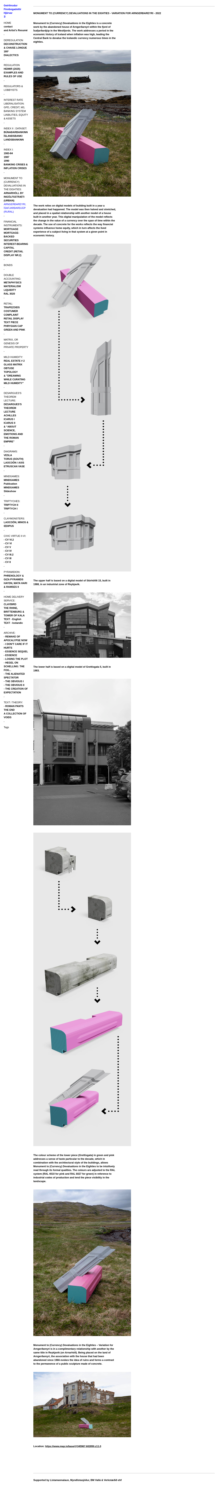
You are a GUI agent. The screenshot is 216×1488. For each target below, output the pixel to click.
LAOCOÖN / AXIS (14, 462)
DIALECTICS (11, 55)
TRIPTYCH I (10, 508)
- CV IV (8, 551)
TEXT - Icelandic (13, 623)
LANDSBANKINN (14, 139)
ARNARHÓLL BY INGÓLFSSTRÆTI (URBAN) (14, 197)
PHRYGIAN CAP (13, 326)
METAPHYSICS (12, 282)
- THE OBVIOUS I (14, 681)
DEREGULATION (13, 40)
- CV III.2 (8, 554)
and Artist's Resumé (16, 30)
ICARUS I (9, 419)
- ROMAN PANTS (14, 706)
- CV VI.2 (9, 539)
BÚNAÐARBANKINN (16, 132)
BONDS (8, 265)
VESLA (8, 455)
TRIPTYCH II (11, 505)
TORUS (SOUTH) (13, 459)
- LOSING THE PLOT (16, 659)
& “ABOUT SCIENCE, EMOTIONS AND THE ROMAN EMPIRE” (13, 434)
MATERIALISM (12, 286)
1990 (6, 160)
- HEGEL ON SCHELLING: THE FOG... (14, 666)
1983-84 (8, 153)
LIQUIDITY (10, 290)
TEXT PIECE (11, 322)
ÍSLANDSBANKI (13, 136)
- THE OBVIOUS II (14, 685)
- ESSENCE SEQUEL (16, 651)
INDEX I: (8, 149)
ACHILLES (10, 415)
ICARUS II (9, 423)
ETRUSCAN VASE (14, 466)
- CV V (7, 547)
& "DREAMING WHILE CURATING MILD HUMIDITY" (14, 379)
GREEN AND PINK (14, 329)
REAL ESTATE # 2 (14, 360)
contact (8, 26)
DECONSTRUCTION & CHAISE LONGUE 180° (15, 48)
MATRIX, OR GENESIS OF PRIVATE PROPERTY (16, 343)
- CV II (7, 562)
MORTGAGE (11, 229)
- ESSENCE (10, 655)
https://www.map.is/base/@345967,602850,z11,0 (73, 1446)
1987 (6, 157)
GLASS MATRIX (13, 364)
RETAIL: (8, 303)
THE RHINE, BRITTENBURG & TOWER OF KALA (14, 612)
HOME (7, 23)
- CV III (7, 558)
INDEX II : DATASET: (15, 128)
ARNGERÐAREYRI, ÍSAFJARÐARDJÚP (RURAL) (15, 208)
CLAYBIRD (10, 604)
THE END (9, 710)
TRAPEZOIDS (12, 307)
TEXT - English (12, 619)
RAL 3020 (9, 293)
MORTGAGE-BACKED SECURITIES (11, 236)
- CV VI (8, 543)
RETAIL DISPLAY (14, 318)
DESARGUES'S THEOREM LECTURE (13, 408)
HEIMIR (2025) (12, 68)
